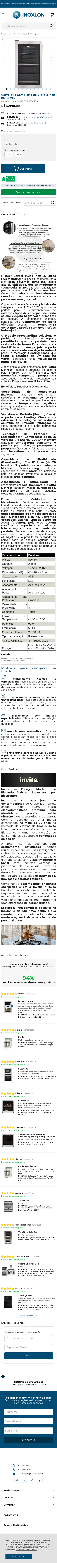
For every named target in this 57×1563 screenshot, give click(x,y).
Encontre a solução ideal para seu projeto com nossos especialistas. (28, 1401)
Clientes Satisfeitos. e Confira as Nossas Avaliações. (28, 4)
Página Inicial (7, 34)
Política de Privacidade (26, 1550)
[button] (7, 89)
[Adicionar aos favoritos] (4, 40)
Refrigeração (22, 34)
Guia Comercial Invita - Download (14, 661)
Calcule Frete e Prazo (11, 203)
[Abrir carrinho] (52, 15)
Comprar (23, 168)
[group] (28, 1380)
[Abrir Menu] (3, 15)
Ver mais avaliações (28, 1315)
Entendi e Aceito (19, 1556)
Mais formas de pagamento (13, 131)
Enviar (28, 1356)
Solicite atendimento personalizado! (28, 1397)
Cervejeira (34, 34)
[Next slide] (53, 59)
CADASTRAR (28, 1440)
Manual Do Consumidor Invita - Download (17, 658)
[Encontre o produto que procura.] (51, 26)
